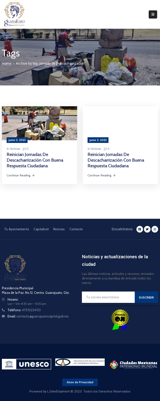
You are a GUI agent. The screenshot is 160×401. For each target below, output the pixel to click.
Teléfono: (24, 310)
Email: (38, 316)
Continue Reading (21, 175)
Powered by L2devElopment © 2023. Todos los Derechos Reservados (79, 391)
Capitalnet (41, 229)
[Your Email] (108, 297)
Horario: (13, 299)
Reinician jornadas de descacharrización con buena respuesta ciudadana (35, 160)
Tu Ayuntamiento (16, 229)
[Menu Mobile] (153, 14)
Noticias (15, 149)
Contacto (76, 229)
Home (6, 63)
